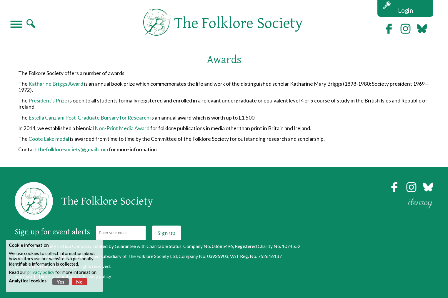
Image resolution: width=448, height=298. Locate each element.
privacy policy (40, 272)
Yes (60, 281)
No (79, 281)
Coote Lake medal (49, 139)
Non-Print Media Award (122, 128)
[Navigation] (16, 24)
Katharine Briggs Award (56, 84)
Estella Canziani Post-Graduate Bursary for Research (88, 118)
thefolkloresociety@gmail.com (73, 149)
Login (405, 10)
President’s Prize (48, 100)
